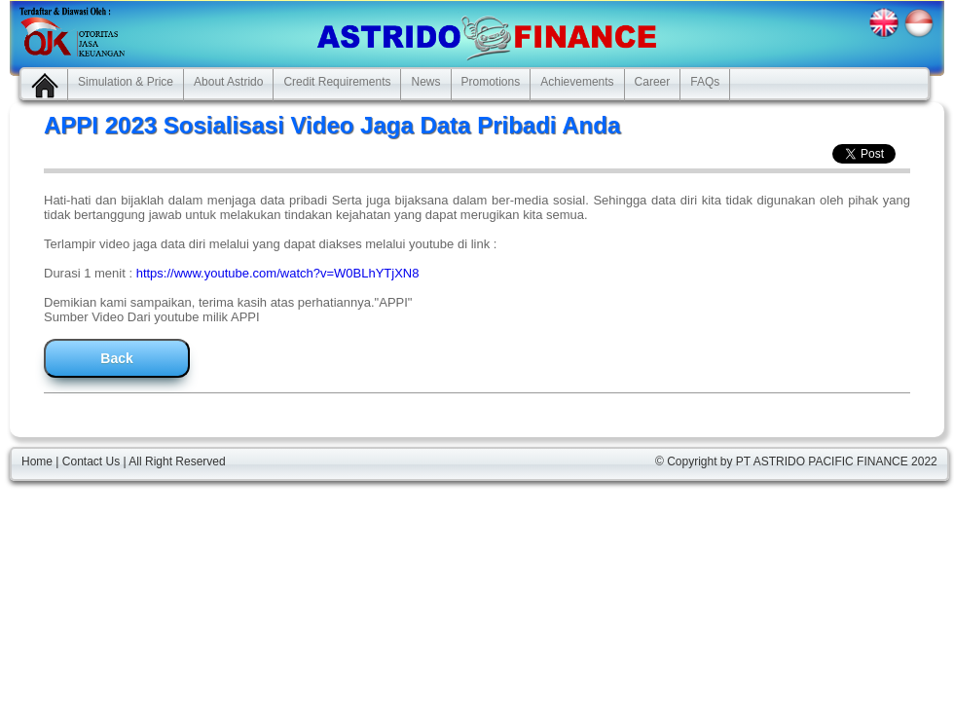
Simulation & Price (125, 82)
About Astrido (228, 82)
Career (653, 82)
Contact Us (91, 461)
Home (37, 461)
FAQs (704, 82)
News (425, 82)
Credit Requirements (336, 82)
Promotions (491, 82)
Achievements (576, 82)
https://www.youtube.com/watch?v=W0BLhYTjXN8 (278, 273)
